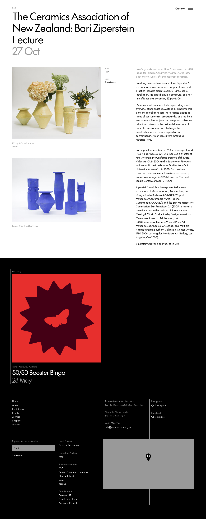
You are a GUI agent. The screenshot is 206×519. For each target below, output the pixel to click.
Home (15, 401)
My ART (62, 479)
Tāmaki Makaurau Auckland (120, 401)
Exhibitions (18, 409)
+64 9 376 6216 (112, 423)
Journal (16, 416)
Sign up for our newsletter (25, 441)
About (15, 405)
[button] (151, 464)
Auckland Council (68, 503)
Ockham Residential (69, 445)
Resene (62, 483)
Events (15, 412)
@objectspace (158, 405)
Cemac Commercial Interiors (73, 472)
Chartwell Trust (66, 476)
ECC (61, 468)
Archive (16, 424)
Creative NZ (65, 495)
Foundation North (68, 499)
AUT (61, 456)
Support (16, 420)
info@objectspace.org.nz (118, 427)
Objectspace (158, 416)
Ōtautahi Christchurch (116, 412)
